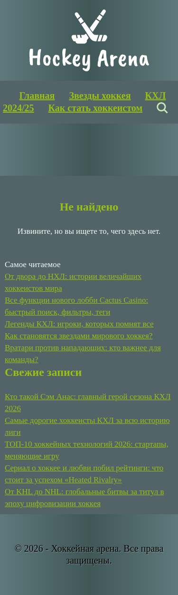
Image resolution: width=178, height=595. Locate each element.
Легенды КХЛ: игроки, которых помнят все (79, 323)
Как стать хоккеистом (95, 108)
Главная (37, 95)
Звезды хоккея (100, 95)
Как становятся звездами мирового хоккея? (78, 335)
